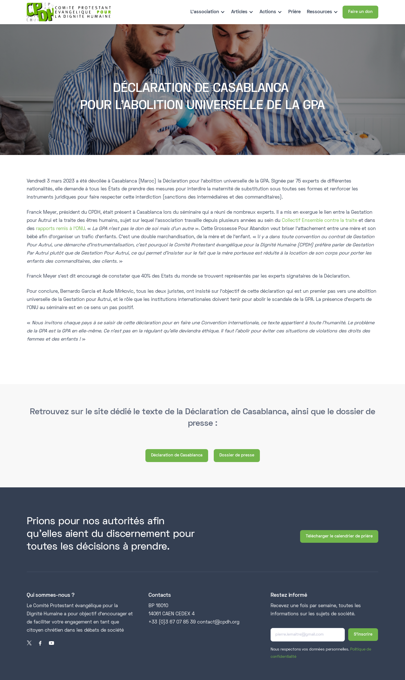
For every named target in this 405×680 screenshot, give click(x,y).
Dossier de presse (236, 455)
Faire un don (360, 12)
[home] (69, 12)
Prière (294, 12)
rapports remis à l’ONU (60, 229)
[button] (207, 12)
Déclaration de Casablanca (176, 455)
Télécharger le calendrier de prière (339, 536)
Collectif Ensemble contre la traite (319, 221)
